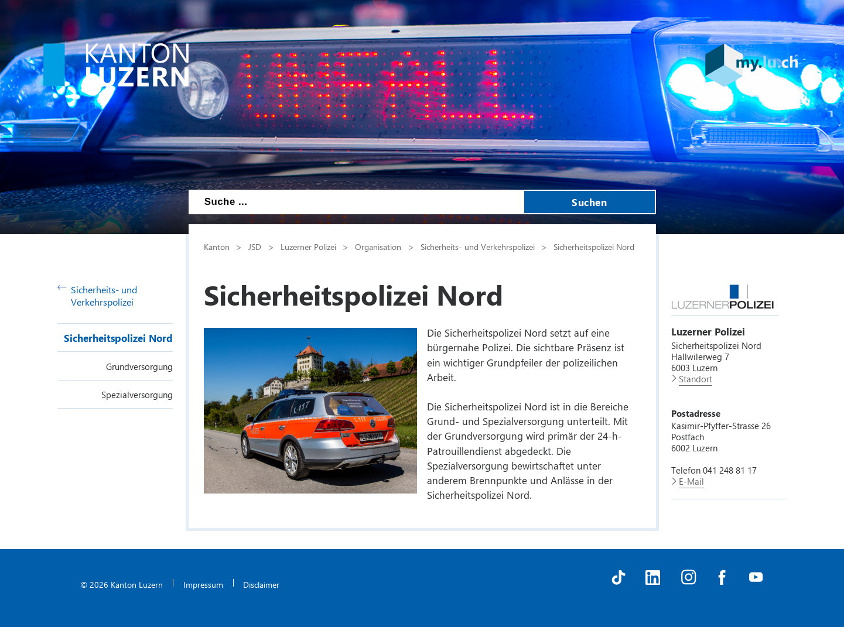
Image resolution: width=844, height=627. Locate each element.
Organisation (378, 246)
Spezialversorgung (137, 394)
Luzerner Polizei (308, 246)
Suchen (589, 202)
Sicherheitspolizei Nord (118, 337)
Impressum (203, 584)
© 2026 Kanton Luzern (121, 584)
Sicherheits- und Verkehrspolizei (97, 295)
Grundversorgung (139, 366)
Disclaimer (261, 584)
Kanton (217, 246)
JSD (254, 246)
